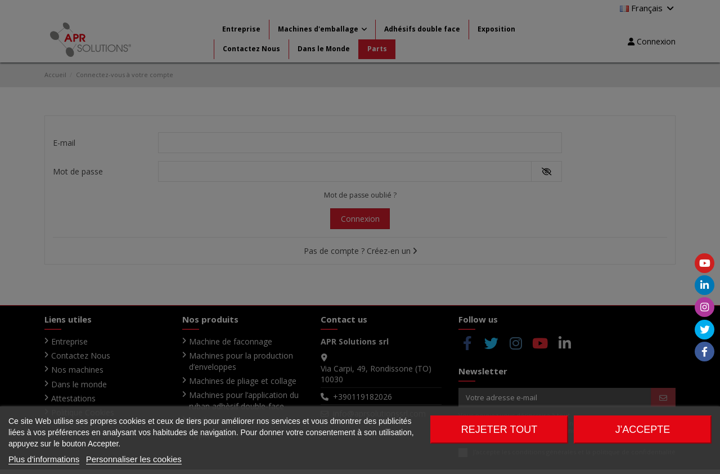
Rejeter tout (499, 429)
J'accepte (642, 429)
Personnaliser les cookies (134, 459)
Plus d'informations (43, 459)
